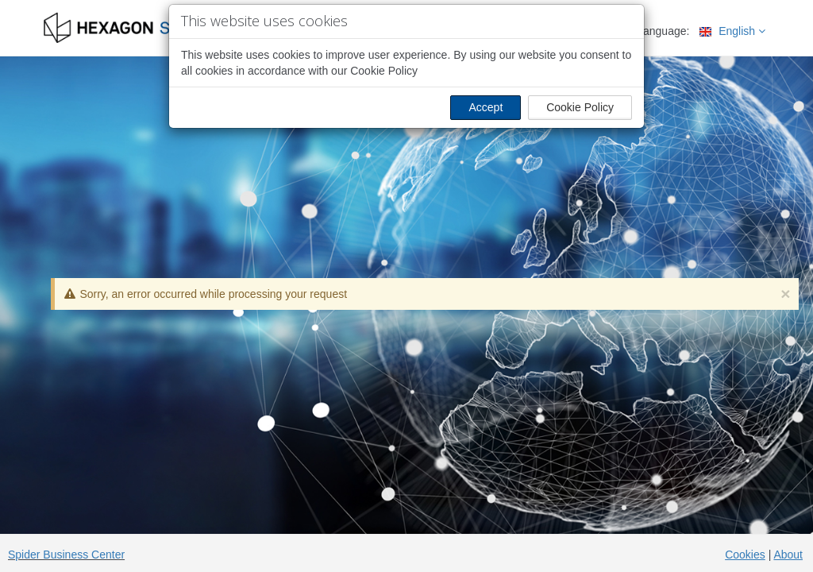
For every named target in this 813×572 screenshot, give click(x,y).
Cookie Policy (580, 107)
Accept (485, 107)
